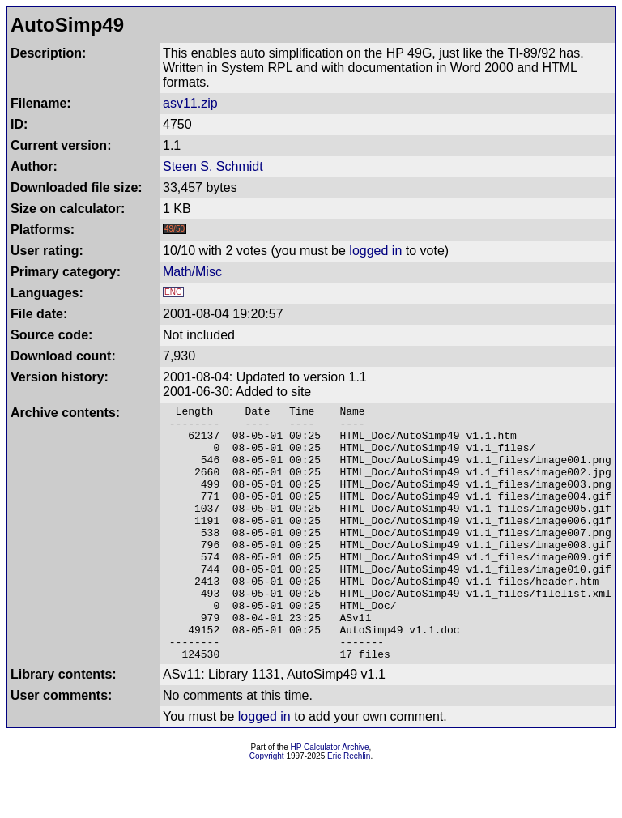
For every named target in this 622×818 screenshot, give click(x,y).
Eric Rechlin (348, 807)
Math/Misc (192, 272)
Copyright (266, 807)
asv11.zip (190, 103)
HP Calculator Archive (330, 798)
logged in (375, 251)
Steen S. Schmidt (213, 166)
